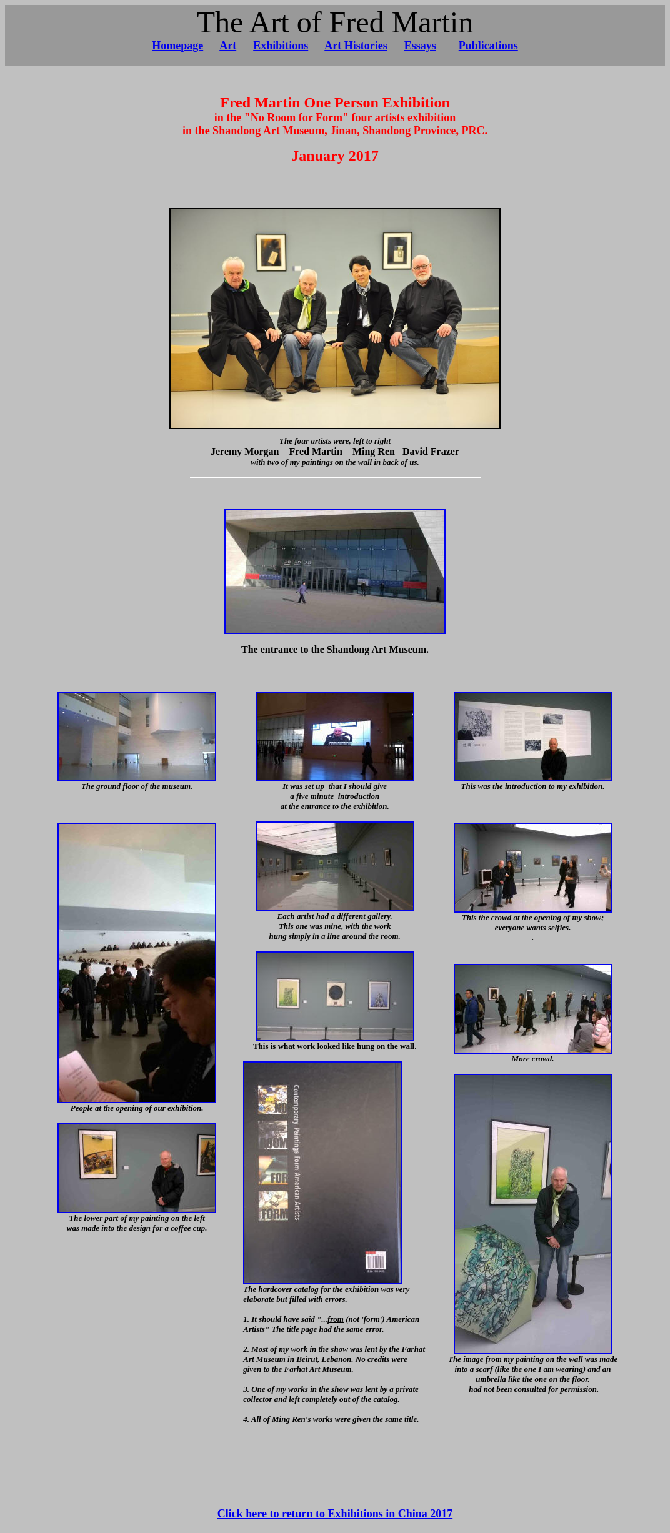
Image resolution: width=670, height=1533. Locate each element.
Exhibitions (280, 45)
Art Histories (355, 45)
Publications (488, 45)
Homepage (177, 45)
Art (227, 45)
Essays (420, 45)
